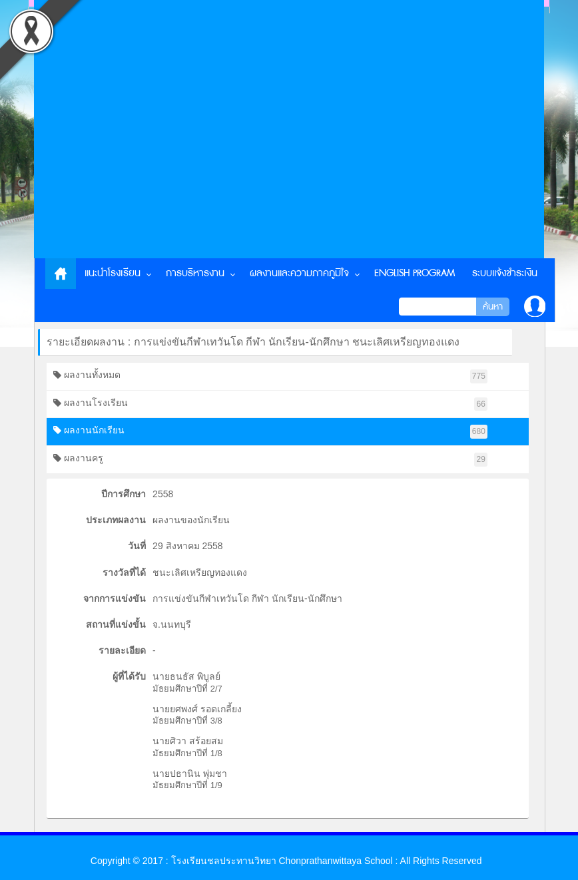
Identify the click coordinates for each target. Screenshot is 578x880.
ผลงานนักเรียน (270, 432)
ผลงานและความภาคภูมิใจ (299, 273)
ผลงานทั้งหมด (270, 376)
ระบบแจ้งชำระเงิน (504, 273)
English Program (414, 273)
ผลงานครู (270, 460)
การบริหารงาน (195, 273)
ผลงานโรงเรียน (270, 404)
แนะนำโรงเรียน (113, 273)
